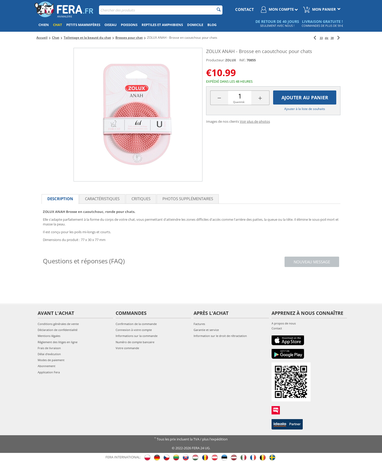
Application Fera (49, 372)
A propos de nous (284, 323)
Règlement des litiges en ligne (57, 342)
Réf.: (242, 60)
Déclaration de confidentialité (57, 330)
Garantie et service (206, 330)
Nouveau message (312, 261)
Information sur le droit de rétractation (220, 336)
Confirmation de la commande (136, 324)
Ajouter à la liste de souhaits (304, 109)
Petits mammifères (83, 24)
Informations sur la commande (136, 336)
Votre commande (127, 348)
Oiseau (110, 24)
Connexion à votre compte (134, 330)
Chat (57, 24)
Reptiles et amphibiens (162, 24)
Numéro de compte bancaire (135, 342)
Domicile (195, 24)
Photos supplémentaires (187, 198)
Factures (199, 324)
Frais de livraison (49, 348)
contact (244, 9)
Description (60, 198)
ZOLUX (230, 60)
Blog (211, 24)
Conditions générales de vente (58, 324)
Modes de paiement (51, 360)
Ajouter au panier (304, 97)
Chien (43, 24)
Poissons (129, 24)
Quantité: (239, 102)
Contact (277, 328)
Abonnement (46, 366)
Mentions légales (49, 336)
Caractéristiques (102, 198)
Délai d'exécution (49, 354)
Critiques (140, 198)
